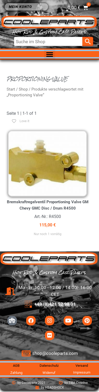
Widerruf (49, 373)
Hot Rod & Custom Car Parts (49, 32)
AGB (16, 366)
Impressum (81, 372)
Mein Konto (22, 6)
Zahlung (16, 373)
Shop (23, 89)
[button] (49, 54)
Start (11, 89)
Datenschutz (49, 366)
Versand (82, 366)
